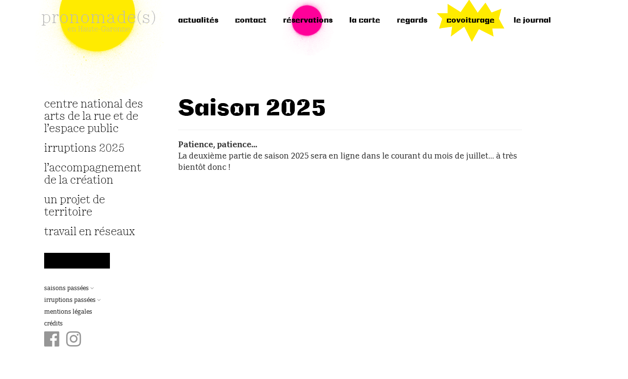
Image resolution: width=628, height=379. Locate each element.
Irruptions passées (72, 300)
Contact (250, 20)
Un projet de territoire (74, 206)
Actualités (198, 20)
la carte (364, 20)
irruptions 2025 (84, 148)
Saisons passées (69, 289)
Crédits (53, 324)
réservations (308, 20)
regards (412, 20)
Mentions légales (68, 312)
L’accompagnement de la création (92, 174)
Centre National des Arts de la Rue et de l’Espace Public (93, 116)
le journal (532, 20)
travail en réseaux (89, 232)
